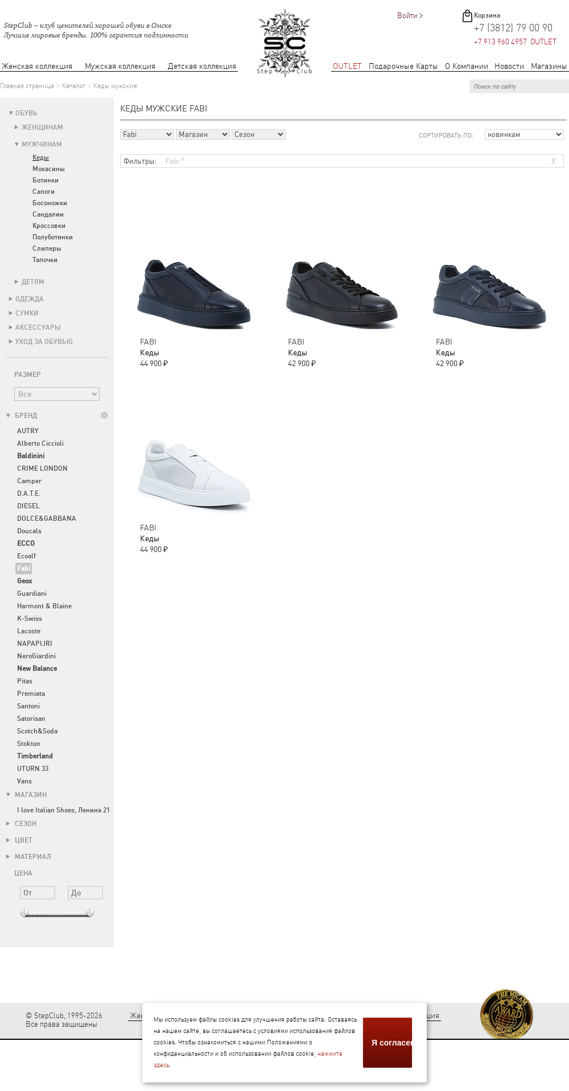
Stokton (28, 744)
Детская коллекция (202, 66)
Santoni (28, 706)
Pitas (24, 681)
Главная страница (27, 86)
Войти (407, 15)
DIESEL (28, 506)
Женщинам (42, 127)
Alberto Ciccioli (40, 443)
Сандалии (48, 214)
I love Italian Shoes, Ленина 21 (63, 810)
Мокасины (48, 169)
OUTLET (347, 66)
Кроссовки (48, 226)
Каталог (73, 86)
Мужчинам (42, 144)
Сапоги (43, 192)
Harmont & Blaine (44, 606)
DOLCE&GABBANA (46, 518)
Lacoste (28, 631)
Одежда (29, 299)
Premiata (31, 694)
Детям (33, 282)
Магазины (549, 66)
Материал (28, 857)
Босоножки (49, 203)
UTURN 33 (32, 769)
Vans (24, 781)
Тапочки (44, 260)
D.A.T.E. (28, 493)
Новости (509, 66)
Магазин (26, 795)
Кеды (40, 157)
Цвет (19, 840)
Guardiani (32, 594)
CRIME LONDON (42, 468)
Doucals (29, 531)
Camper (29, 481)
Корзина (487, 15)
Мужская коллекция (120, 66)
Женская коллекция (37, 66)
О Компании (466, 66)
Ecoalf (26, 556)
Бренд (21, 416)
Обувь (26, 113)
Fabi (174, 160)
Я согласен (393, 1042)
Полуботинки (52, 237)
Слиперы (46, 248)
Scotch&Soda (37, 731)
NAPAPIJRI (34, 644)
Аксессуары (38, 327)
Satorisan (31, 719)
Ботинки (45, 180)
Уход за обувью (44, 342)
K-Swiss (29, 619)
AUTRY (28, 431)
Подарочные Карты (403, 66)
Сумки (27, 313)
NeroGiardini (36, 656)
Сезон (21, 824)
